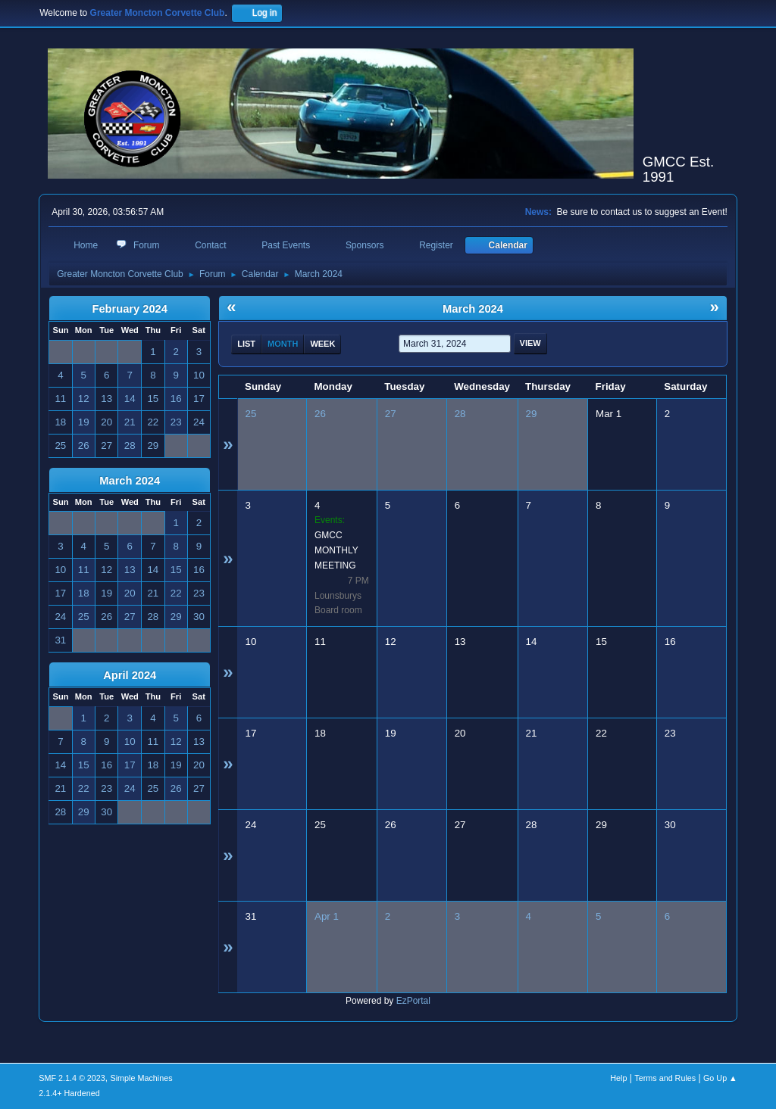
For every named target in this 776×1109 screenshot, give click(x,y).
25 (251, 413)
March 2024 (129, 481)
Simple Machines (142, 1078)
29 (531, 413)
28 (460, 413)
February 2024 (129, 309)
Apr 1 (326, 916)
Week (322, 343)
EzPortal (413, 1000)
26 (320, 413)
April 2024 (129, 675)
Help (618, 1078)
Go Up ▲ (720, 1078)
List (246, 343)
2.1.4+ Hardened (69, 1093)
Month (283, 343)
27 (390, 413)
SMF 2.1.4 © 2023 (72, 1078)
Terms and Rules (665, 1078)
